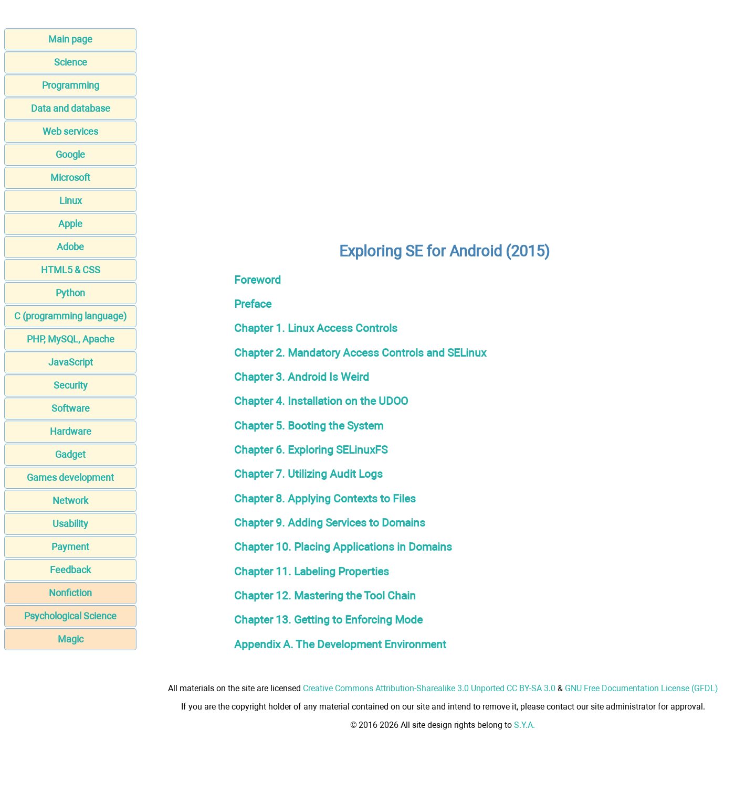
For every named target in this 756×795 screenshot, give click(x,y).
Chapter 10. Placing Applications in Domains (343, 546)
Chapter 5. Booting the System (308, 425)
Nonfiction (70, 592)
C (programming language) (70, 315)
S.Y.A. (524, 725)
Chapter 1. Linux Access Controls (315, 328)
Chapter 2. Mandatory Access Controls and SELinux (360, 352)
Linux (70, 200)
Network (70, 500)
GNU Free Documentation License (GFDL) (641, 688)
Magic (70, 638)
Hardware (70, 431)
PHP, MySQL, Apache (70, 339)
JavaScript (70, 362)
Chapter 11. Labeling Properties (311, 571)
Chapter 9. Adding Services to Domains (329, 522)
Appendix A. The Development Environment (340, 644)
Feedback (70, 569)
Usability (70, 523)
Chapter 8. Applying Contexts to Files (325, 498)
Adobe (70, 246)
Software (70, 408)
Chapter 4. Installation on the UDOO (321, 400)
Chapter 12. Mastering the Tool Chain (325, 595)
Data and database (70, 108)
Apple (70, 223)
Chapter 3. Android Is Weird (301, 376)
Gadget (70, 454)
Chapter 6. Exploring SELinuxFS (310, 449)
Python (70, 292)
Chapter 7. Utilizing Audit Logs (308, 473)
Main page (70, 39)
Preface (252, 303)
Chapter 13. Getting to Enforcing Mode (328, 619)
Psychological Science (70, 615)
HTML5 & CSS (70, 269)
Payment (70, 546)
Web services (70, 131)
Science (70, 62)
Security (71, 385)
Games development (70, 477)
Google (70, 154)
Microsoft (70, 177)
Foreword (257, 279)
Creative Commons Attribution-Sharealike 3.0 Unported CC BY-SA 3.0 (429, 688)
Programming (70, 85)
